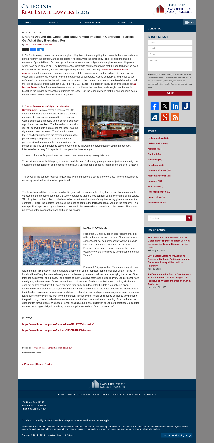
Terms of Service (96, 420)
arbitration (155, 185)
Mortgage (155, 148)
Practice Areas (139, 22)
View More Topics (156, 200)
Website (61, 22)
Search (189, 216)
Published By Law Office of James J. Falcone (172, 9)
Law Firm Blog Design (178, 435)
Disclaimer (86, 393)
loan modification (158, 190)
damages (154, 179)
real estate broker (159, 174)
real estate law (65, 348)
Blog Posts (148, 393)
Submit (170, 93)
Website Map (133, 393)
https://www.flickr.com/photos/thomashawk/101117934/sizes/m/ (58, 324)
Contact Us (177, 22)
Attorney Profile (98, 22)
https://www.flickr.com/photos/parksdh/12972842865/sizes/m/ (56, 330)
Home (32, 22)
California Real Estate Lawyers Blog (55, 9)
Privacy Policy (102, 393)
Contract (51, 348)
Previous (28, 364)
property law (156, 195)
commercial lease (38, 348)
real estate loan (157, 143)
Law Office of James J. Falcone (60, 435)
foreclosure (155, 164)
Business (154, 159)
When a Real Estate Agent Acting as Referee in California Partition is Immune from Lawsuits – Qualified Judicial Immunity (170, 253)
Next (48, 364)
